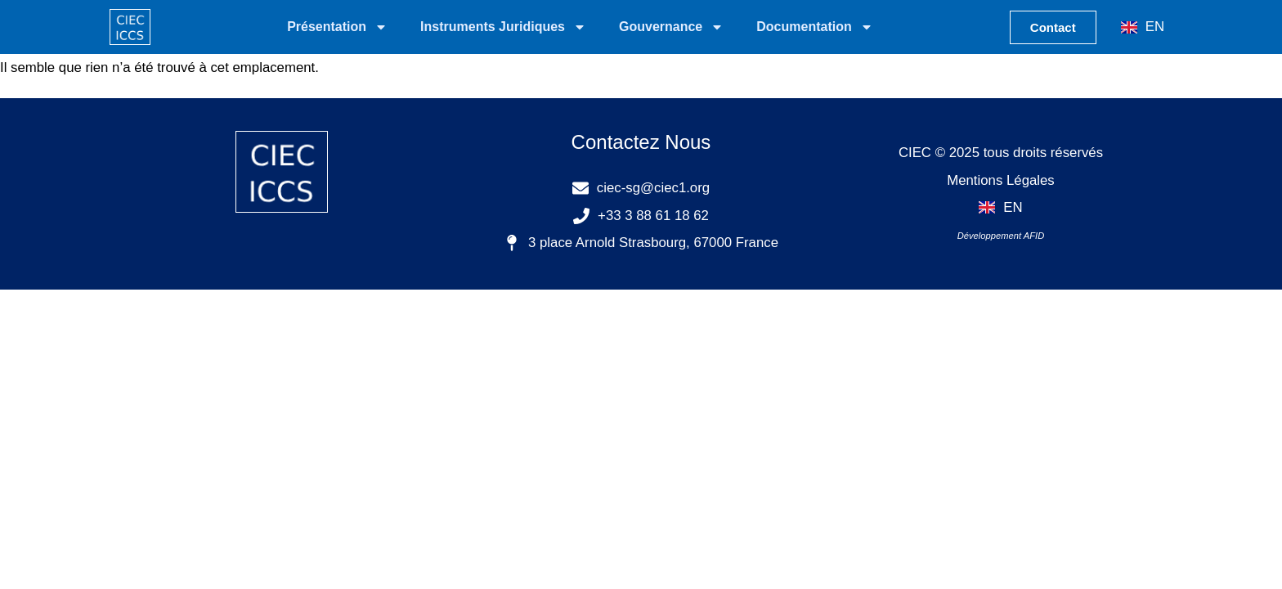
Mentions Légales (1001, 180)
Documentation (814, 27)
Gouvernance (671, 27)
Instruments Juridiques (503, 27)
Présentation (337, 27)
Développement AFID (1001, 236)
